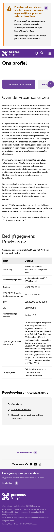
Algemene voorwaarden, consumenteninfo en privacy (24, 509)
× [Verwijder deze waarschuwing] (46, 8)
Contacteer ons (24, 452)
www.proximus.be (15, 220)
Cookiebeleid (7, 512)
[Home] (11, 53)
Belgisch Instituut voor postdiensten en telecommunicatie (35, 372)
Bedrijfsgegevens (9, 514)
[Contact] (36, 54)
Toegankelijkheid (37, 512)
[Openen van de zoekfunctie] (42, 54)
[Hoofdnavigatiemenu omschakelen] (50, 53)
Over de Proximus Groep (19, 84)
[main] (27, 244)
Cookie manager (21, 512)
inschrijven (7, 483)
